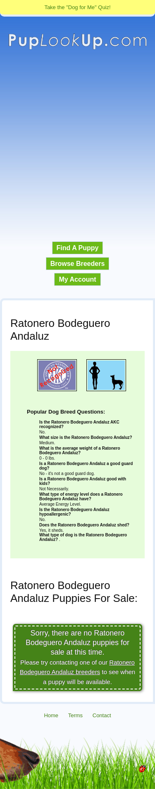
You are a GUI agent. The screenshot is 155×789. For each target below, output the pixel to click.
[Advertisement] (77, 146)
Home (51, 715)
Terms (75, 715)
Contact (102, 715)
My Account (77, 279)
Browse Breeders (77, 263)
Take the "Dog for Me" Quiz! (77, 7)
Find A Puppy (78, 247)
